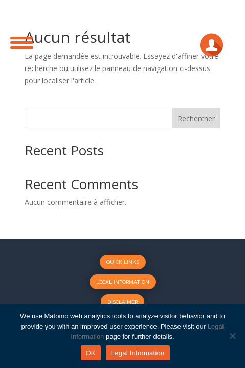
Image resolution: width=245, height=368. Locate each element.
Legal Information (122, 282)
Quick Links (122, 262)
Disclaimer (122, 302)
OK (91, 353)
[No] (232, 336)
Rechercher (196, 118)
